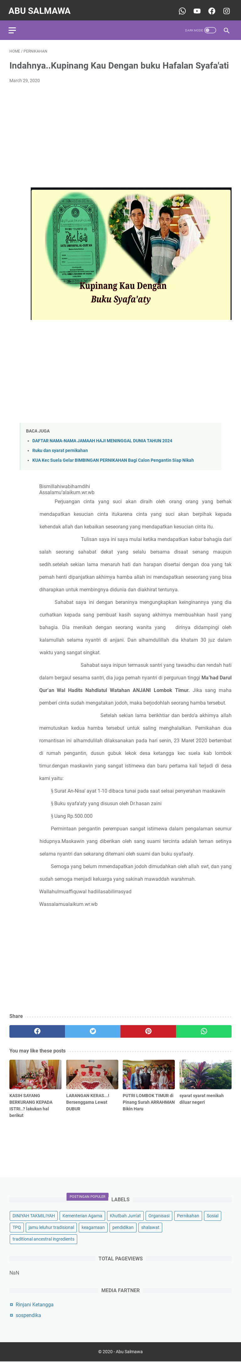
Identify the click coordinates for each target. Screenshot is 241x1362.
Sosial (212, 1215)
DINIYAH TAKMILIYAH (34, 1215)
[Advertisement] (120, 133)
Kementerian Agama (82, 1215)
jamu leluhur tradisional (51, 1227)
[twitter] (92, 1029)
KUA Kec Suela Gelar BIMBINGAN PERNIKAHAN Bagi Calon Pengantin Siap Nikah (113, 458)
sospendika (28, 1315)
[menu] (16, 26)
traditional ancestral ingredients (43, 1238)
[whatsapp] (204, 1029)
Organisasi (158, 1215)
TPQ (17, 1227)
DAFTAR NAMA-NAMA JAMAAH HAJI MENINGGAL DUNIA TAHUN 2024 (102, 438)
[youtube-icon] (195, 8)
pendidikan (123, 1227)
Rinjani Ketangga (35, 1304)
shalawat (150, 1227)
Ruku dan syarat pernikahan (60, 448)
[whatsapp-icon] (180, 8)
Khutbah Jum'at (125, 1215)
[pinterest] (148, 1029)
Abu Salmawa (40, 8)
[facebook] (37, 1029)
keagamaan (93, 1227)
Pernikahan (188, 1215)
